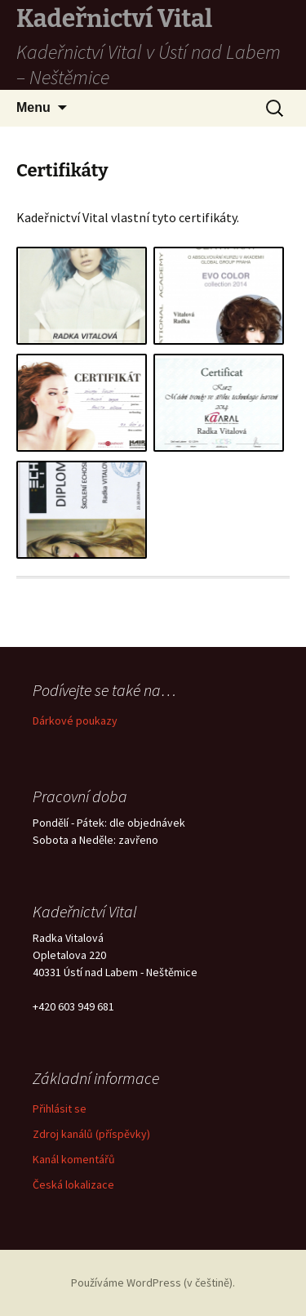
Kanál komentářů (74, 1159)
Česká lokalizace (73, 1184)
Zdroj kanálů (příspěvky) (91, 1133)
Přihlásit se (59, 1108)
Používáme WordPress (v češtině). (153, 1282)
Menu (33, 107)
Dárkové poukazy (75, 720)
